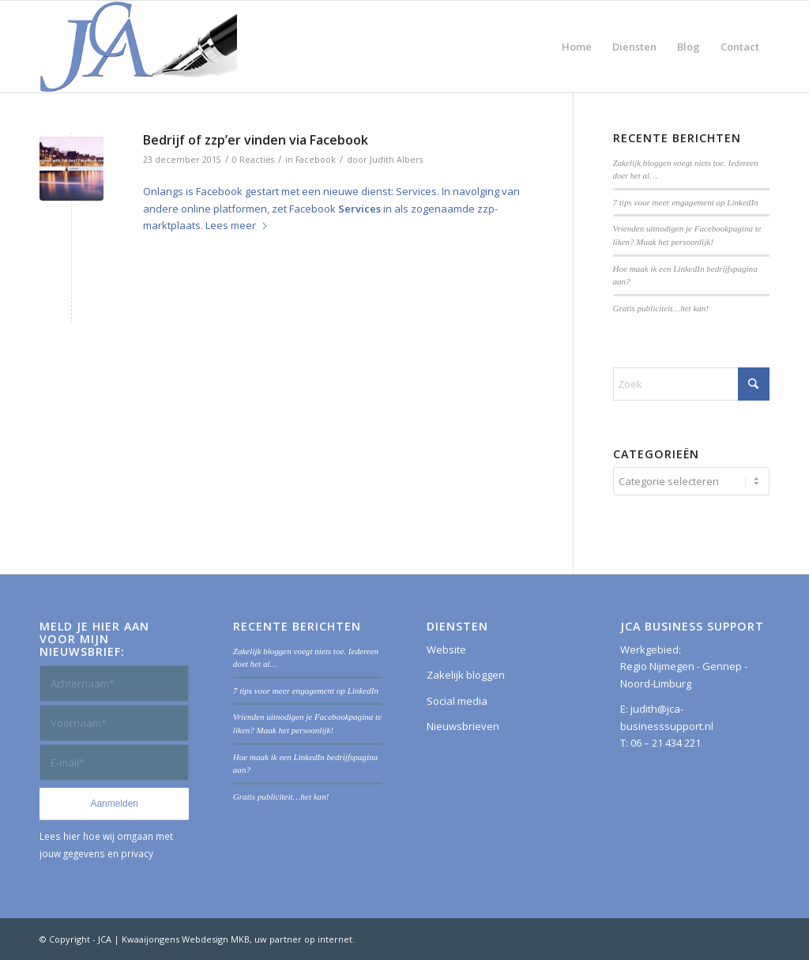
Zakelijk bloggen (466, 675)
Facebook (315, 159)
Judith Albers (396, 159)
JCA (104, 939)
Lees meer (237, 225)
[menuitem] (576, 46)
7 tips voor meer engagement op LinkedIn (685, 202)
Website (446, 649)
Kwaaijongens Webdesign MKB (186, 939)
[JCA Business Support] (138, 46)
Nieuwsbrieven (463, 726)
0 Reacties (253, 159)
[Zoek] (691, 384)
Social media (457, 701)
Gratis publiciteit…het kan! (661, 308)
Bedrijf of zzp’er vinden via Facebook (255, 140)
